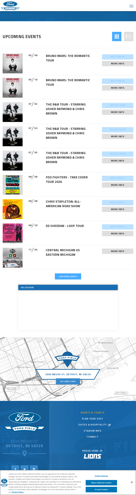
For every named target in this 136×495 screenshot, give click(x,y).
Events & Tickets (93, 413)
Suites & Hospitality (92, 425)
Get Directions (68, 381)
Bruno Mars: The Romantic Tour (68, 58)
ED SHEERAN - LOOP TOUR (65, 225)
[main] (68, 180)
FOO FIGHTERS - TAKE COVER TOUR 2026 (67, 179)
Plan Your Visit (92, 419)
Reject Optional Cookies (101, 483)
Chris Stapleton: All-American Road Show (63, 203)
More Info (117, 63)
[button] (116, 36)
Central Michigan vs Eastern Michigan (63, 252)
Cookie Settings (101, 476)
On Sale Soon (117, 105)
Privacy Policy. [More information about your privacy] (18, 492)
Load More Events (68, 276)
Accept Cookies (101, 489)
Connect (93, 437)
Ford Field (10, 6)
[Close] (132, 482)
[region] (68, 482)
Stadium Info (92, 431)
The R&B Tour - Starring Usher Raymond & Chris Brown (66, 109)
